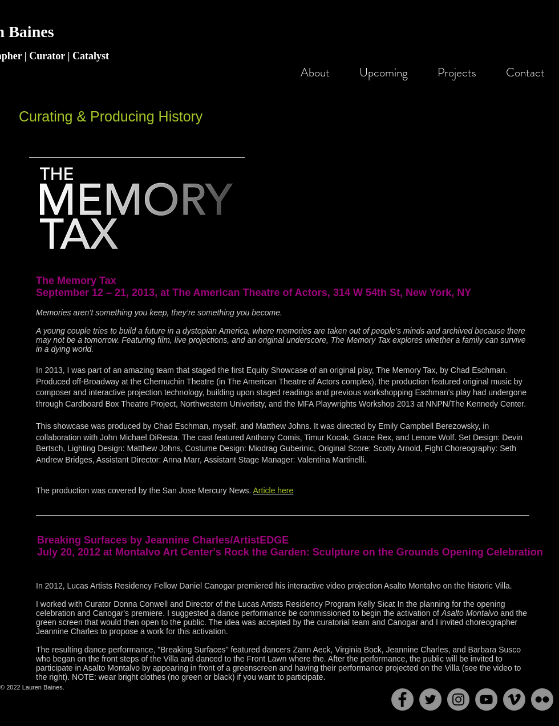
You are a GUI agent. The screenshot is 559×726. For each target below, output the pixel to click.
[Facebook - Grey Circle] (402, 699)
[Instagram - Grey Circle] (458, 699)
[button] (452, 72)
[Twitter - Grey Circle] (430, 699)
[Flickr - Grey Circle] (542, 699)
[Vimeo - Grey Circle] (514, 699)
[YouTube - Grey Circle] (486, 699)
